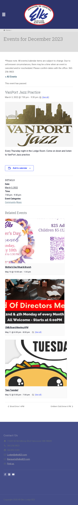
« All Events (11, 76)
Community (10, 202)
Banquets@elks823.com (18, 459)
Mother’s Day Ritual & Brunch (18, 267)
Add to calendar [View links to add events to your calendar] (20, 168)
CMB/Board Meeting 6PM (16, 327)
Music (19, 202)
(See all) (45, 97)
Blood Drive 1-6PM (16, 406)
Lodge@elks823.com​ (17, 454)
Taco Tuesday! (11, 390)
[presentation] (34, 241)
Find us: (10, 463)
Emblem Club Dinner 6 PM (61, 406)
